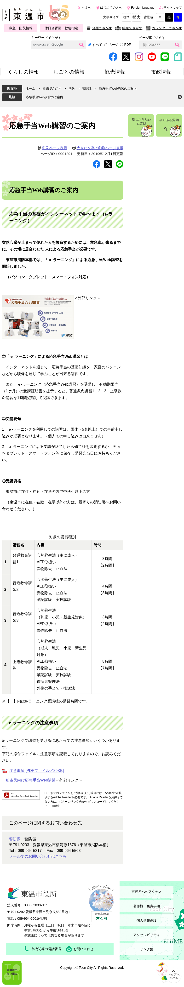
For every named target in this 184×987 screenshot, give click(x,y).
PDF (127, 44)
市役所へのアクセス (147, 892)
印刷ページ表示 (54, 148)
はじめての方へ (111, 7)
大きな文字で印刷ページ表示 (100, 148)
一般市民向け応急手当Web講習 (29, 780)
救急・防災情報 (21, 28)
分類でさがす (102, 28)
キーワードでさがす (46, 38)
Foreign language (142, 7)
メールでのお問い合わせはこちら (38, 856)
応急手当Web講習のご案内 (44, 97)
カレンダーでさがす (167, 28)
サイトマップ (172, 7)
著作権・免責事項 (146, 906)
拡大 (136, 17)
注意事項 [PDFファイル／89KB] (36, 771)
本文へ (86, 7)
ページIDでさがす (152, 38)
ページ (113, 44)
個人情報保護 (147, 920)
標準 (126, 17)
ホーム (30, 88)
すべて (97, 44)
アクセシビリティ (146, 935)
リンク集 (146, 949)
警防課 (87, 88)
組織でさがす (132, 28)
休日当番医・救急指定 (61, 28)
